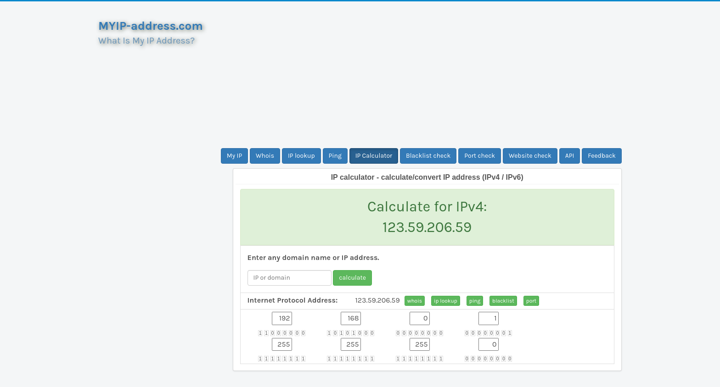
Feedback (602, 156)
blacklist (503, 301)
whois (414, 301)
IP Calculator (374, 156)
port (531, 301)
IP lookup (301, 156)
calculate (352, 278)
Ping (335, 156)
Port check (479, 156)
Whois (265, 156)
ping (475, 301)
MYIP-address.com (150, 26)
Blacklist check (428, 156)
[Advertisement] (427, 75)
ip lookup (445, 301)
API (569, 156)
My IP (234, 156)
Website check (530, 156)
